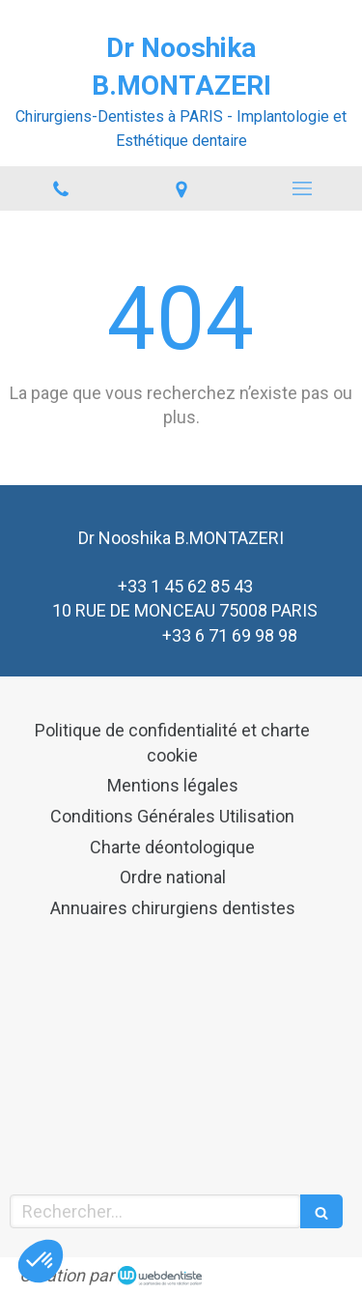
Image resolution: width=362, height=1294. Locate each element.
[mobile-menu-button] (301, 188)
